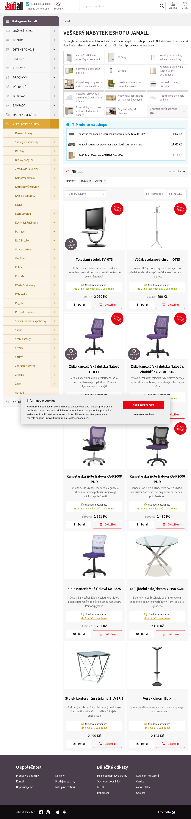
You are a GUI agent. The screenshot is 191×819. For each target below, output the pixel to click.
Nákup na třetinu (65, 786)
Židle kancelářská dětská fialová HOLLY (94, 368)
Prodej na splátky (65, 781)
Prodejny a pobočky (27, 775)
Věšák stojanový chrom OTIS (157, 258)
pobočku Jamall (117, 45)
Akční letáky (143, 786)
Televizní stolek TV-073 (94, 258)
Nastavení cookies (144, 414)
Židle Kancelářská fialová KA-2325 (94, 588)
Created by (166, 811)
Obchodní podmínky (108, 781)
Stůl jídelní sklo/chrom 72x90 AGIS (157, 588)
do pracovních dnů (94, 288)
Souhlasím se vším (143, 404)
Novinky (60, 775)
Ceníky (140, 781)
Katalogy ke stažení (147, 775)
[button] (167, 111)
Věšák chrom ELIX (157, 697)
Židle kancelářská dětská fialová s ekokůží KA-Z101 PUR (157, 368)
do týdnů (94, 617)
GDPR (100, 786)
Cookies (140, 792)
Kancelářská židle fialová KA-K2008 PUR (94, 478)
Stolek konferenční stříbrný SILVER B (94, 697)
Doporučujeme (24, 786)
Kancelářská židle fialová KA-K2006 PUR (157, 478)
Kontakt (21, 781)
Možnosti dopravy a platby (112, 775)
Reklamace (103, 792)
